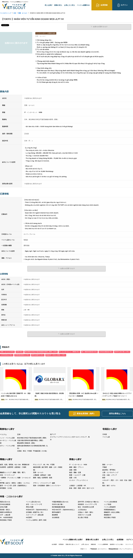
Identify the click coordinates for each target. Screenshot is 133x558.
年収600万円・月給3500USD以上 (37, 509)
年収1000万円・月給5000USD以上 (63, 509)
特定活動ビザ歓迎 (110, 517)
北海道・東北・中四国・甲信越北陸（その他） (32, 451)
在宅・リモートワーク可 (34, 504)
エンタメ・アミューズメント (78, 480)
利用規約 (61, 544)
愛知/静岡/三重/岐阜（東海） (26, 443)
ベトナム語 (106, 437)
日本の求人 (19, 351)
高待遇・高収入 (5, 509)
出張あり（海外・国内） (86, 512)
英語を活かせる (5, 502)
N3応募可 (29, 517)
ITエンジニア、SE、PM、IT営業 (43, 464)
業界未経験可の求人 (38, 355)
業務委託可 (107, 515)
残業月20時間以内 (6, 512)
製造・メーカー (107, 464)
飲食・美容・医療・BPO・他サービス (81, 488)
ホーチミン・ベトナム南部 (8, 442)
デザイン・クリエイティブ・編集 (44, 483)
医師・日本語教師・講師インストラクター (47, 485)
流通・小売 (72, 477)
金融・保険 (72, 470)
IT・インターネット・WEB (78, 464)
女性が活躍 (3, 507)
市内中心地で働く (58, 504)
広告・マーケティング (7, 475)
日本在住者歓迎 (5, 504)
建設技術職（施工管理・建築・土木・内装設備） (47, 469)
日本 (15, 13)
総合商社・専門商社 (108, 470)
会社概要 (54, 544)
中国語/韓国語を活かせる (60, 502)
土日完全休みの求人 (7, 355)
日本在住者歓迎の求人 (106, 351)
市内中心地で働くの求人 (122, 351)
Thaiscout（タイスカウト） (99, 549)
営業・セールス (22, 13)
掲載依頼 (93, 544)
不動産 (104, 467)
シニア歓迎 (107, 504)
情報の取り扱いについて (72, 544)
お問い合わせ (85, 544)
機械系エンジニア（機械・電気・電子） (13, 472)
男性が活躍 (29, 507)
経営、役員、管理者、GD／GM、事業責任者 (14, 464)
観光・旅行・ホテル (108, 485)
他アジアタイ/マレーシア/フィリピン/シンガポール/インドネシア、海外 (70, 437)
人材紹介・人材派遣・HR (77, 485)
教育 (103, 477)
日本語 (104, 434)
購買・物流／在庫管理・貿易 (42, 477)
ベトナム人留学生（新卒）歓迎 (36, 520)
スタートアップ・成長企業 (34, 515)
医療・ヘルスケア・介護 (77, 475)
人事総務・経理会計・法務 (42, 475)
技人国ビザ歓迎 (83, 517)
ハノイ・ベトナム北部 (7, 438)
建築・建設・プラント (76, 467)
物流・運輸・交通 (75, 472)
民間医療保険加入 (110, 509)
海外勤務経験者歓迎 (58, 507)
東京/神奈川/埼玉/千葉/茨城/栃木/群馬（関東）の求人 (41, 351)
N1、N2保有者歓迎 (6, 517)
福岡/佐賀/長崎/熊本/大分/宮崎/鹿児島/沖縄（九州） (32, 447)
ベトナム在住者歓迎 (110, 502)
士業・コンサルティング (110, 472)
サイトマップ (129, 544)
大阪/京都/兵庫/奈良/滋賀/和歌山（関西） (30, 440)
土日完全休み (82, 509)
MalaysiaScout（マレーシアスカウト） (121, 549)
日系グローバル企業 (84, 515)
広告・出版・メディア (109, 475)
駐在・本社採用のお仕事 (86, 507)
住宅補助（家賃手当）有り (34, 512)
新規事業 (55, 515)
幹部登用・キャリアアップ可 (87, 504)
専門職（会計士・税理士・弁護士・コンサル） (15, 483)
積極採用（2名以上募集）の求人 (56, 355)
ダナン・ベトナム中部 (7, 445)
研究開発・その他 (6, 488)
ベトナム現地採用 (110, 507)
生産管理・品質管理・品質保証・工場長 (13, 467)
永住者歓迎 (55, 517)
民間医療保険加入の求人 (22, 355)
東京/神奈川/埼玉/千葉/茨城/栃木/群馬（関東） (32, 438)
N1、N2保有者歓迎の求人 (89, 351)
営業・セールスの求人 (7, 351)
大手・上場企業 (5, 515)
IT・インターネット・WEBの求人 (69, 351)
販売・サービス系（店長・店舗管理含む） (14, 485)
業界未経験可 (56, 512)
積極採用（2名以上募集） (112, 512)
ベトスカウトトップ (5, 13)
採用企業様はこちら (117, 413)
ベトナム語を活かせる (33, 502)
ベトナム (3, 434)
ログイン (129, 539)
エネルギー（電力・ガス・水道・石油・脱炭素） (116, 482)
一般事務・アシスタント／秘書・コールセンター (15, 479)
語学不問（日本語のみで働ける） (89, 502)
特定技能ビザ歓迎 (6, 520)
